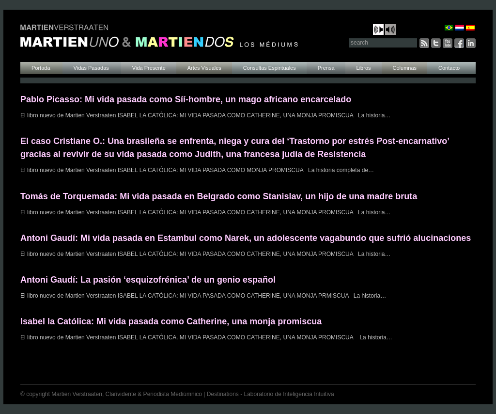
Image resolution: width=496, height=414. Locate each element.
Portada (41, 68)
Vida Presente (149, 68)
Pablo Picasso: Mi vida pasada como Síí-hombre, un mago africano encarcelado (185, 99)
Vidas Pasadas (92, 68)
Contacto (449, 68)
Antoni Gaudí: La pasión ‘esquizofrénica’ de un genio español (148, 280)
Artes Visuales (204, 68)
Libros (363, 68)
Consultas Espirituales (269, 68)
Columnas (405, 68)
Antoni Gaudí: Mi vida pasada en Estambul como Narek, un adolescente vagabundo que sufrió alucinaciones (245, 238)
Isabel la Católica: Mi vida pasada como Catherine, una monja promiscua (171, 321)
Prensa (326, 68)
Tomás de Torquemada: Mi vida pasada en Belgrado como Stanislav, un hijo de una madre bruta (218, 196)
